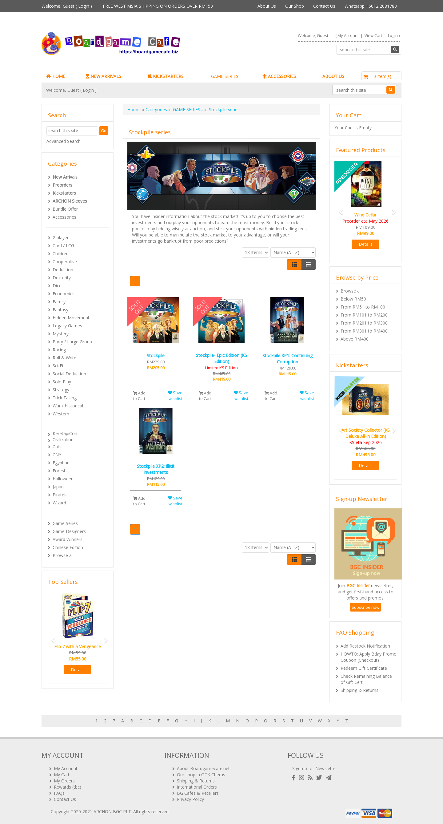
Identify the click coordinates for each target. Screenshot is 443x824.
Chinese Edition (68, 547)
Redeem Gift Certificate (364, 668)
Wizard (59, 503)
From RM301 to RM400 (364, 331)
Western (61, 414)
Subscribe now (365, 607)
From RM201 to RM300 (364, 323)
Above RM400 (355, 339)
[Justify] (308, 264)
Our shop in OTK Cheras (201, 775)
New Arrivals (65, 177)
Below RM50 (353, 299)
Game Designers (69, 531)
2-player (61, 237)
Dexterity (62, 278)
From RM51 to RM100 (363, 307)
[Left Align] (294, 264)
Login (83, 6)
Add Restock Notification (365, 646)
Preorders (62, 185)
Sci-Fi (58, 366)
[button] (51, 637)
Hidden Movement (71, 318)
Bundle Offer (65, 209)
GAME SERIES (224, 76)
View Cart (373, 35)
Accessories (64, 217)
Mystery (61, 334)
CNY (57, 455)
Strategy (61, 390)
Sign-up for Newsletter (314, 768)
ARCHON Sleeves (70, 201)
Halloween (63, 479)
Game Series (65, 523)
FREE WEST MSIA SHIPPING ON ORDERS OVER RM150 (158, 6)
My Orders (64, 781)
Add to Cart (139, 395)
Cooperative (65, 262)
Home (133, 109)
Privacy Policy (190, 799)
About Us (266, 6)
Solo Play (62, 382)
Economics (63, 294)
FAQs (59, 793)
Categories (156, 109)
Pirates (59, 495)
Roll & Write (64, 358)
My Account (348, 35)
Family (59, 302)
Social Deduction (69, 374)
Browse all (63, 555)
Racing (59, 350)
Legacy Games (67, 326)
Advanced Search (63, 141)
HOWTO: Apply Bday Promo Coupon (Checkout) (369, 657)
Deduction (63, 270)
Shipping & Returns (359, 690)
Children (61, 253)
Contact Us (324, 6)
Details (78, 670)
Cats (57, 447)
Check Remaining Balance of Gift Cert (366, 679)
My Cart (62, 775)
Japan (58, 487)
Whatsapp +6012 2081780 (371, 6)
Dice (57, 286)
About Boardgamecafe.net (203, 768)
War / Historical (68, 406)
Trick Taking (65, 398)
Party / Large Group (72, 342)
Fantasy (60, 310)
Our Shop (294, 6)
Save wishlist (175, 395)
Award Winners (67, 539)
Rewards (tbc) (67, 787)
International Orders (197, 787)
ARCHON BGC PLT (112, 811)
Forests (60, 471)
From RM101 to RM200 (364, 315)
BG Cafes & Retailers (198, 793)
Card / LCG (63, 245)
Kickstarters (64, 193)
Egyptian (61, 463)
